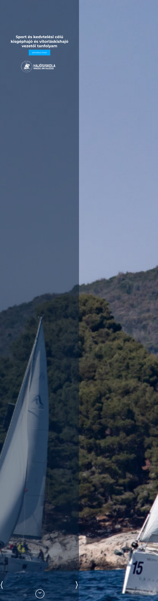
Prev (2, 585)
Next (77, 585)
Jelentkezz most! (39, 52)
